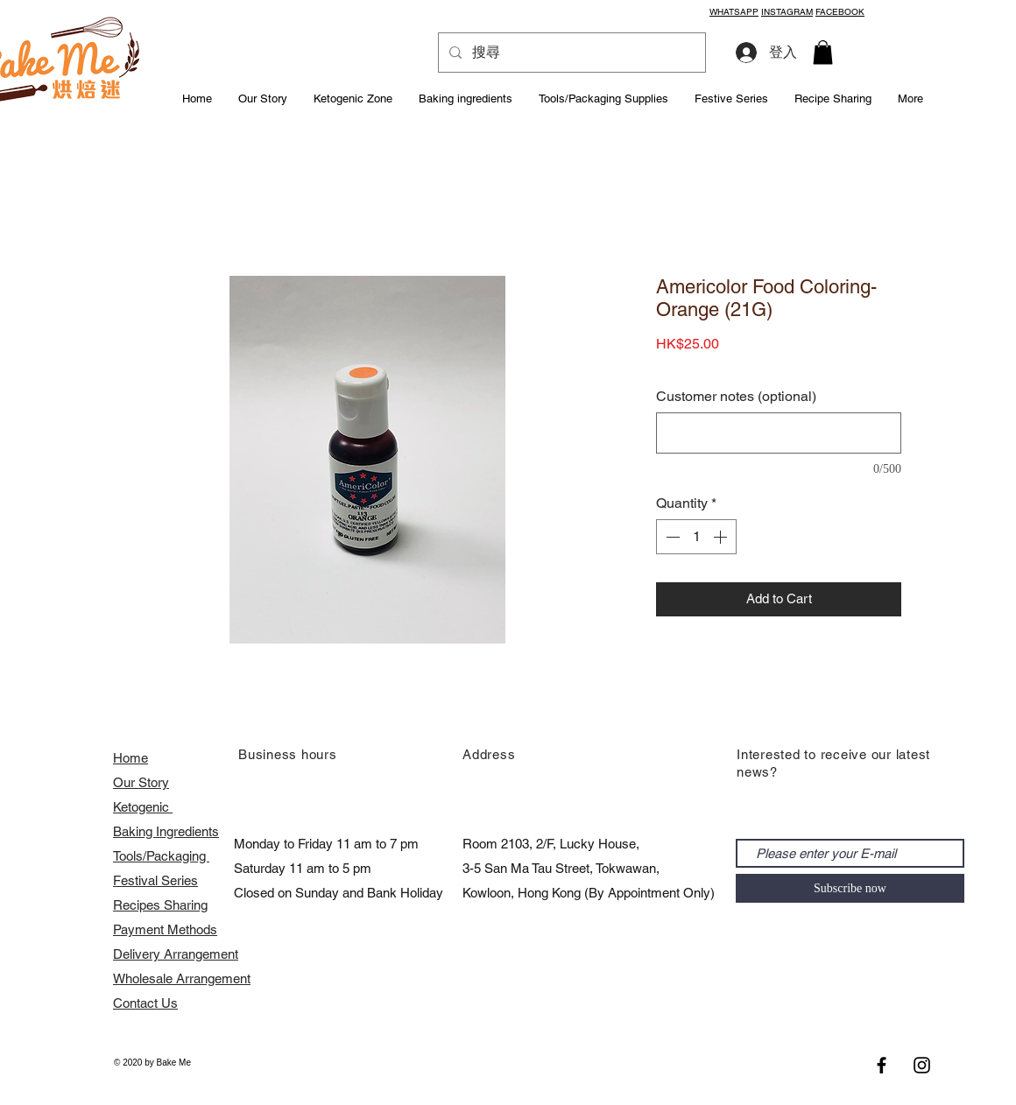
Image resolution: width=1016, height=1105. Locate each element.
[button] (823, 52)
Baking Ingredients (166, 831)
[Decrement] (671, 536)
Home (130, 757)
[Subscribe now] (850, 888)
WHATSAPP (733, 12)
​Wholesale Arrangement (181, 978)
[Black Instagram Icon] (922, 1065)
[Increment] (721, 536)
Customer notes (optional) (736, 396)
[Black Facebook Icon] (882, 1065)
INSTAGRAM (787, 12)
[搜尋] (570, 52)
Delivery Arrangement (175, 954)
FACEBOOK (839, 12)
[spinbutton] (696, 536)
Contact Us (145, 1003)
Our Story (141, 782)
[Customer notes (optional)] (778, 433)
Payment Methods (165, 929)
